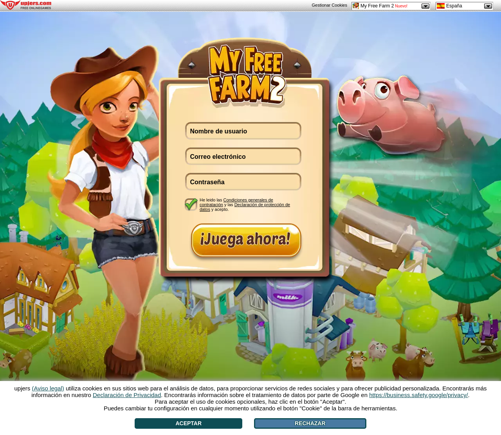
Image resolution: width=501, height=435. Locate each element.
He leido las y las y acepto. (245, 204)
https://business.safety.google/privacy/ (418, 395)
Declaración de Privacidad (127, 395)
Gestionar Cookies (330, 5)
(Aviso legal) (48, 388)
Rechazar (310, 423)
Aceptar (188, 423)
